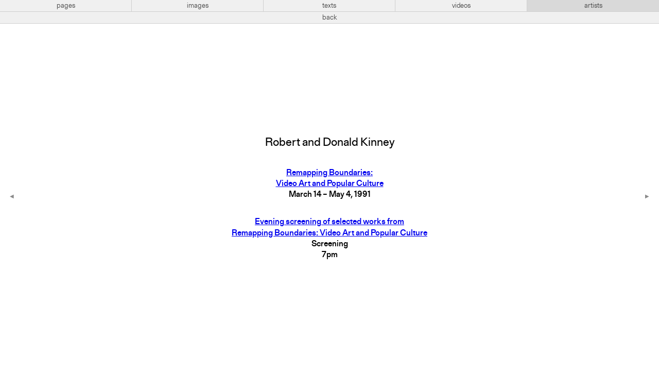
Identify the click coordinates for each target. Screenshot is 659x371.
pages (66, 5)
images (198, 5)
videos (461, 5)
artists (593, 5)
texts (329, 5)
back (329, 17)
